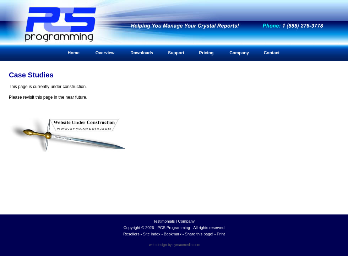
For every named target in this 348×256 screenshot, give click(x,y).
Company (239, 52)
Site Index (152, 234)
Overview (105, 52)
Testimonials (164, 221)
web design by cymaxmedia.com (174, 245)
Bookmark (172, 234)
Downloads (141, 52)
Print (221, 234)
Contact (272, 52)
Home (74, 52)
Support (176, 52)
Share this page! (199, 234)
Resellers (131, 234)
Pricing (206, 52)
